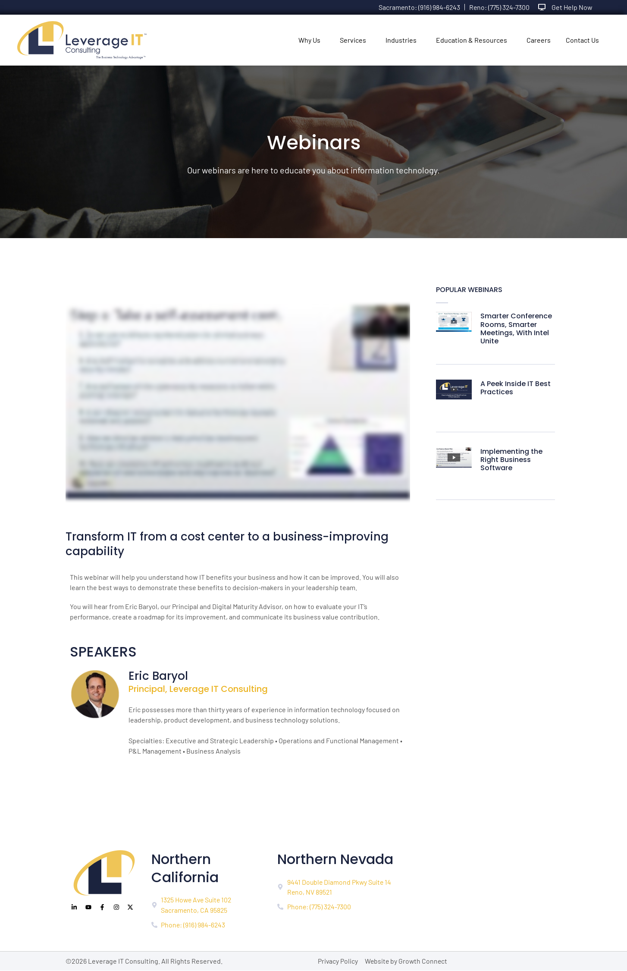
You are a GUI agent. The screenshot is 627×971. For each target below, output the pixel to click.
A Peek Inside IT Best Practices (515, 388)
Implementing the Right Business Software (511, 459)
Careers (539, 40)
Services (353, 40)
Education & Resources (471, 40)
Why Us (309, 40)
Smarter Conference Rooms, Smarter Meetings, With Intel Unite (516, 328)
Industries (401, 40)
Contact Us (582, 40)
